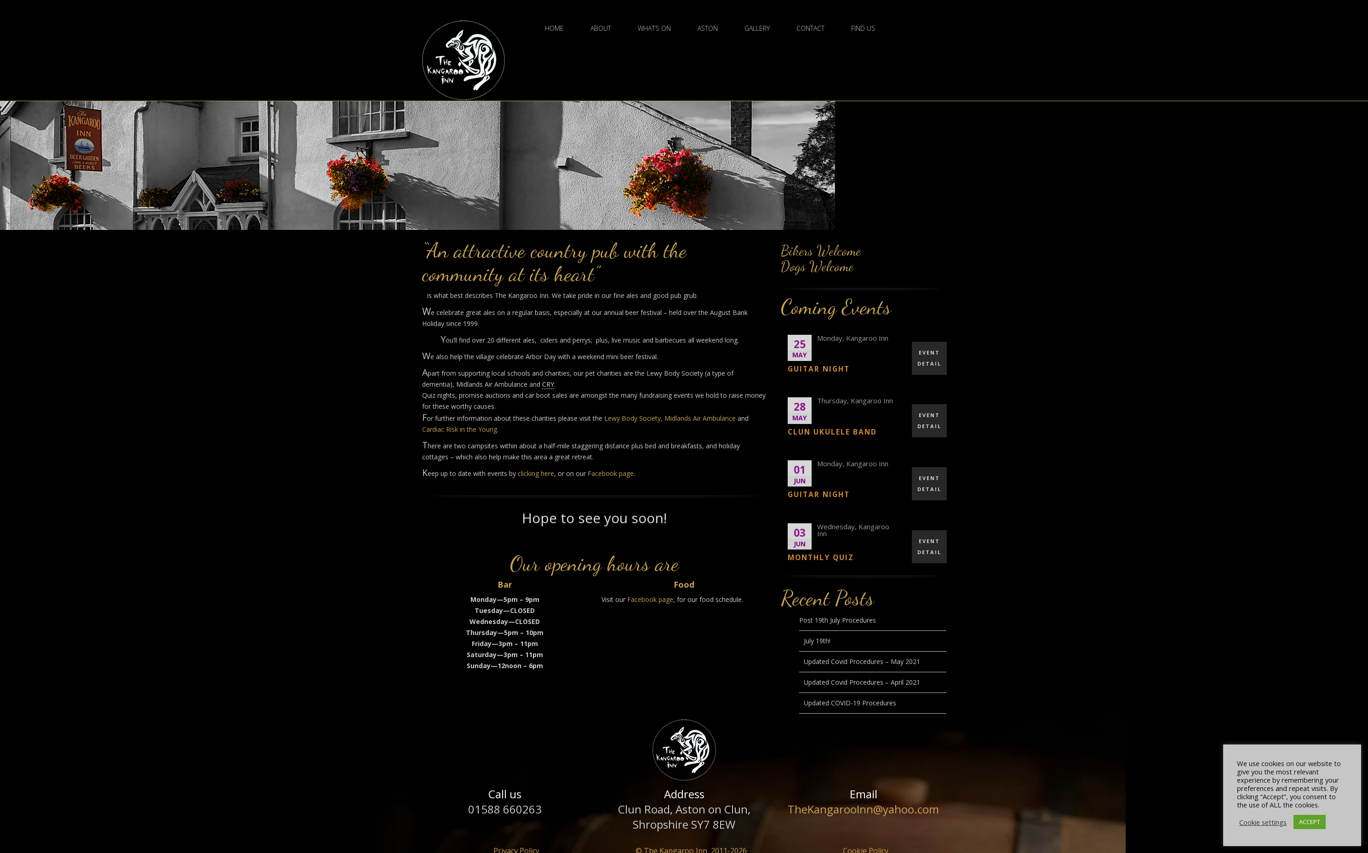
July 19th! (817, 640)
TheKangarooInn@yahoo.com (863, 809)
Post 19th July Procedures (837, 620)
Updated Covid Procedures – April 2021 (862, 682)
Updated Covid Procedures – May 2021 (862, 661)
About (600, 28)
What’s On (654, 28)
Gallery (757, 28)
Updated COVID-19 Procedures (850, 702)
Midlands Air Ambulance (700, 418)
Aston (708, 28)
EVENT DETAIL (929, 358)
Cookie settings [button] (1263, 822)
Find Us (863, 28)
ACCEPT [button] (1309, 822)
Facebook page (611, 473)
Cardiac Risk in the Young (459, 429)
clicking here (536, 473)
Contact (810, 28)
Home (554, 28)
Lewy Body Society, (633, 418)
